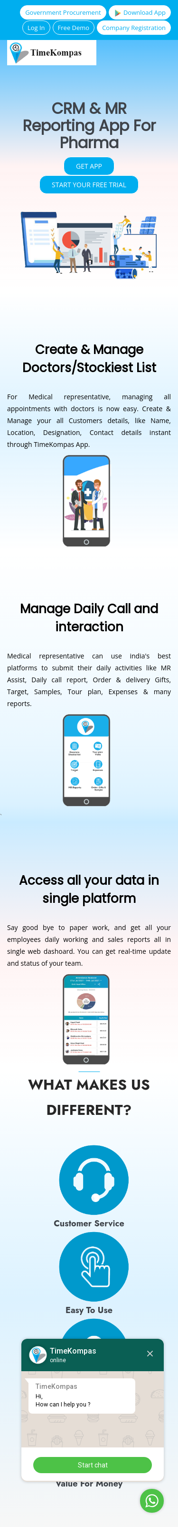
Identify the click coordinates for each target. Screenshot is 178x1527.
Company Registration (134, 27)
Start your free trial (89, 184)
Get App (89, 166)
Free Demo (74, 27)
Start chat (93, 1465)
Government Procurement (63, 12)
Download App (140, 12)
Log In (36, 27)
